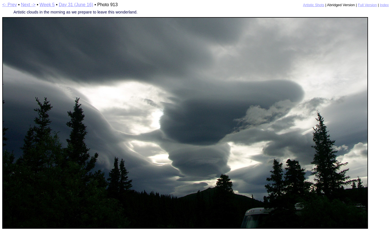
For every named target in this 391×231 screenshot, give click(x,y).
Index (384, 5)
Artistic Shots (313, 5)
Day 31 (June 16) (76, 4)
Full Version (367, 5)
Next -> (28, 4)
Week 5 (47, 4)
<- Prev (9, 4)
